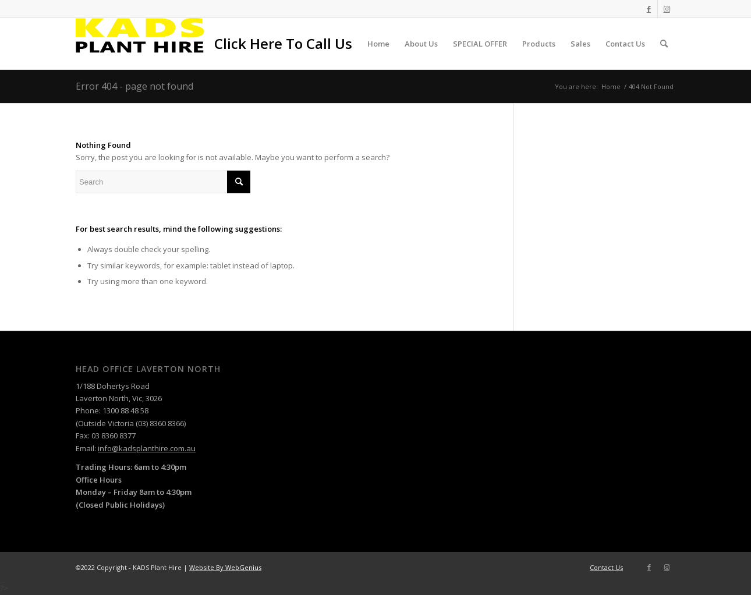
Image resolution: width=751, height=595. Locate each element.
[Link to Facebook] (648, 8)
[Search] (664, 43)
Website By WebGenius (225, 567)
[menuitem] (283, 43)
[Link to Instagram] (666, 8)
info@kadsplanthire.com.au (147, 448)
